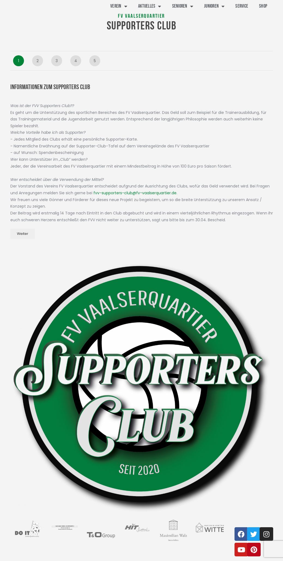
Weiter (22, 233)
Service (241, 6)
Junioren (214, 6)
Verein (118, 6)
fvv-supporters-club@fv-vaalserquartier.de (135, 193)
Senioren (182, 6)
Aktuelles (149, 6)
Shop (263, 6)
